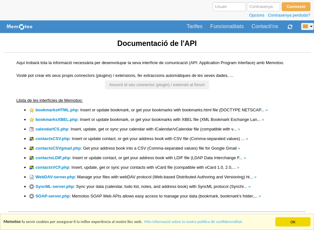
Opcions (256, 15)
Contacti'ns (264, 26)
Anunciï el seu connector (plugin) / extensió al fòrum (157, 84)
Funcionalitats (227, 26)
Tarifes (194, 26)
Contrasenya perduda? (289, 15)
